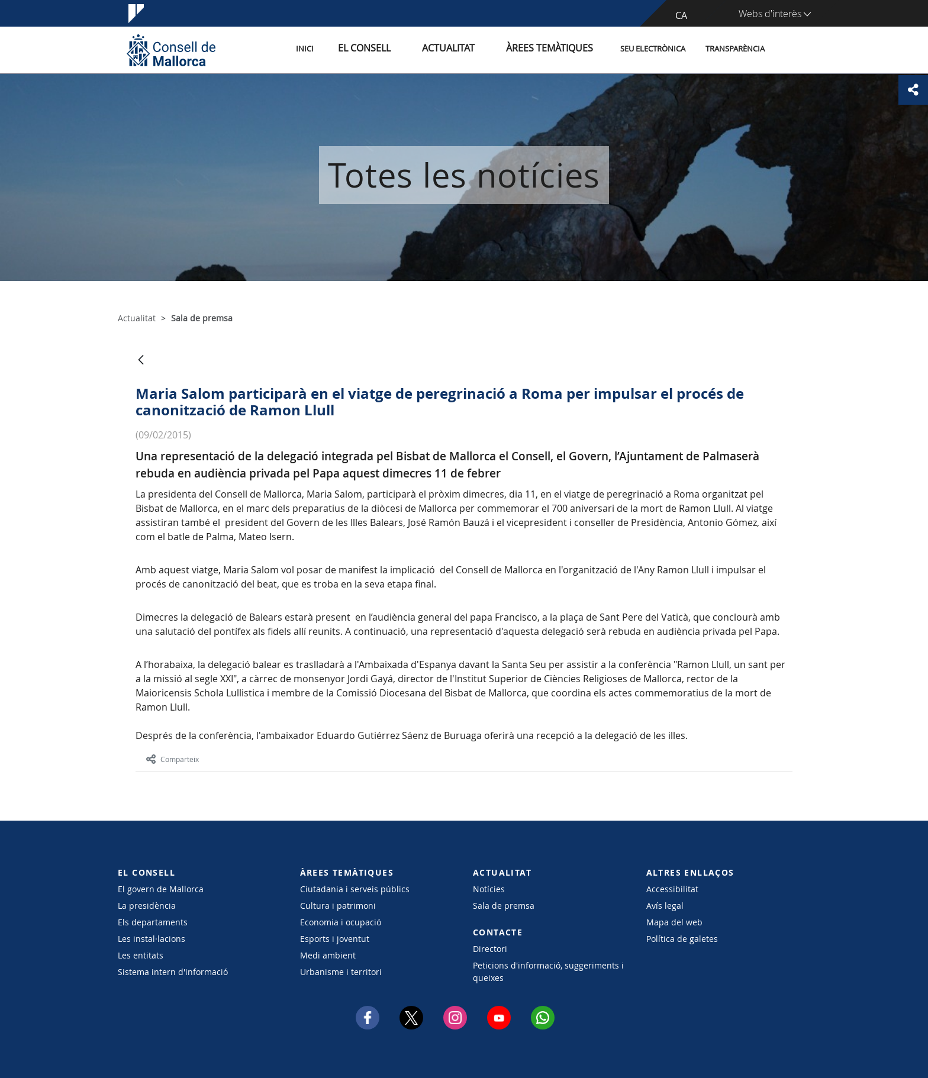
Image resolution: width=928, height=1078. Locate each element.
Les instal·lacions (151, 938)
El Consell (396, 49)
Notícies (489, 889)
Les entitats (140, 955)
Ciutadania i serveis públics (355, 889)
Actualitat (470, 49)
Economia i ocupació (340, 922)
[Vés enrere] (141, 360)
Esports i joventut (334, 938)
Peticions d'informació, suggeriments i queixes (548, 971)
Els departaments (153, 922)
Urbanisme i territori (341, 971)
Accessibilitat (672, 889)
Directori (490, 948)
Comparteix (172, 759)
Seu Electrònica (652, 49)
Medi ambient (328, 955)
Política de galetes (682, 938)
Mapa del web (674, 922)
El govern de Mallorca (161, 889)
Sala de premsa (503, 905)
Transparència (735, 49)
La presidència (147, 905)
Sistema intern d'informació (173, 971)
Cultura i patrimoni (338, 905)
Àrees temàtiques (555, 49)
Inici (346, 49)
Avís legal (665, 905)
